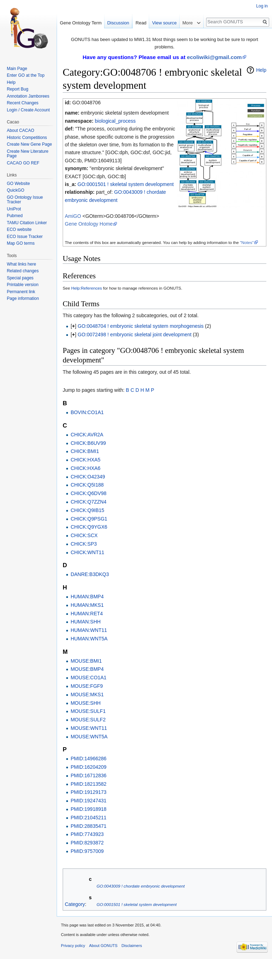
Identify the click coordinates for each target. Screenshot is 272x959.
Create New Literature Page (27, 154)
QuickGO (15, 190)
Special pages (20, 277)
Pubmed (15, 215)
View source (164, 22)
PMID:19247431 (88, 800)
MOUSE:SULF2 (88, 719)
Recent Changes (22, 102)
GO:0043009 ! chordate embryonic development (141, 886)
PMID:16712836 (88, 775)
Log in (262, 6)
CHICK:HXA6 (85, 468)
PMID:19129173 (88, 792)
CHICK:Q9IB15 (87, 510)
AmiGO (73, 216)
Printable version (22, 284)
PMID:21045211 (88, 817)
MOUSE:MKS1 (86, 694)
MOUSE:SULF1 (88, 711)
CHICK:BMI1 (84, 451)
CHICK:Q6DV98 (88, 493)
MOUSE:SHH (85, 703)
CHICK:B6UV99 (88, 443)
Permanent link (21, 291)
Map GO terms (21, 243)
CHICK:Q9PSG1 (88, 519)
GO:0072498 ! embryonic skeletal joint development (134, 334)
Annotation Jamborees (28, 96)
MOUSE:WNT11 (88, 728)
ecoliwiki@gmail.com (214, 57)
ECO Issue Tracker (24, 236)
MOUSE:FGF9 (86, 686)
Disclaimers (131, 945)
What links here (21, 264)
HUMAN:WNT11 (88, 630)
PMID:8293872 (86, 842)
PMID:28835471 (88, 826)
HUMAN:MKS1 (86, 605)
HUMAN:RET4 (86, 613)
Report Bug (17, 89)
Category (75, 904)
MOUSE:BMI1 (86, 661)
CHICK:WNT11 (87, 552)
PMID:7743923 (86, 834)
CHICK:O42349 (87, 477)
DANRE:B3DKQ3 (89, 574)
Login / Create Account (28, 109)
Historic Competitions (27, 137)
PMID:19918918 (88, 809)
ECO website (19, 229)
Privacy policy (73, 945)
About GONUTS (103, 945)
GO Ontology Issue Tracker (25, 200)
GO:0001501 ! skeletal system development (126, 184)
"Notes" (247, 242)
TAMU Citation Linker (27, 222)
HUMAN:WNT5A (88, 638)
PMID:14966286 (88, 758)
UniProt (14, 209)
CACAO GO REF (23, 163)
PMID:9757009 (86, 851)
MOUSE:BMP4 (86, 669)
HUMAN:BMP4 (86, 596)
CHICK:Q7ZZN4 (88, 502)
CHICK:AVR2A (86, 434)
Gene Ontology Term (81, 22)
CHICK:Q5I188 (86, 485)
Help (261, 70)
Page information (23, 298)
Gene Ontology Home (89, 224)
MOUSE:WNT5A (88, 736)
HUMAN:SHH (85, 621)
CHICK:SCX (83, 535)
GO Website (18, 183)
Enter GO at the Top (26, 75)
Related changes (23, 270)
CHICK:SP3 (83, 544)
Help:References (86, 288)
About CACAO (20, 130)
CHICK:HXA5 (85, 460)
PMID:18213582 (88, 784)
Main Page (17, 68)
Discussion (118, 22)
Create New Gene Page (29, 144)
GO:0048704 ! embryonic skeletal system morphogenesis (141, 326)
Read (141, 22)
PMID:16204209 (88, 767)
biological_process (115, 121)
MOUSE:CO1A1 (88, 677)
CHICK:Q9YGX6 (88, 527)
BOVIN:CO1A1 (86, 412)
